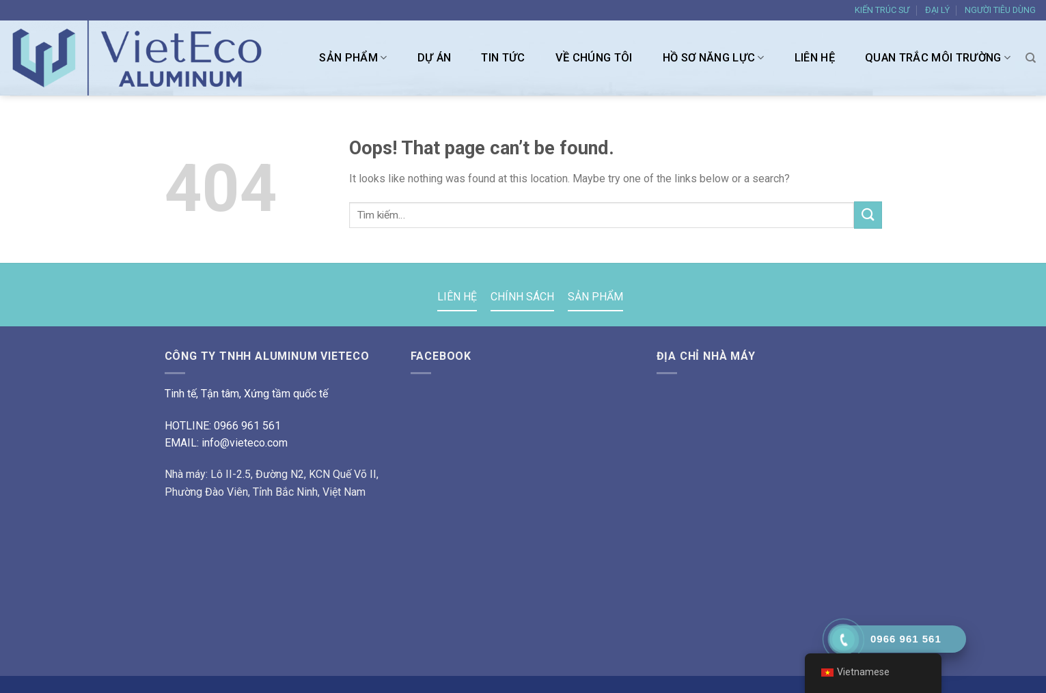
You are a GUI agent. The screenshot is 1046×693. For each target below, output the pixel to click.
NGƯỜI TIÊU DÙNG (1000, 10)
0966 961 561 (247, 425)
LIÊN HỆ (815, 57)
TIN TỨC (503, 57)
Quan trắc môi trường (937, 58)
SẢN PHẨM (353, 58)
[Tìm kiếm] (1031, 58)
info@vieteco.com (245, 442)
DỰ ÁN (434, 57)
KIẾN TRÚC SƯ (882, 10)
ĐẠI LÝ (937, 10)
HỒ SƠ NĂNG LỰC (714, 58)
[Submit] (867, 214)
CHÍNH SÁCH (522, 296)
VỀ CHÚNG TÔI (594, 57)
